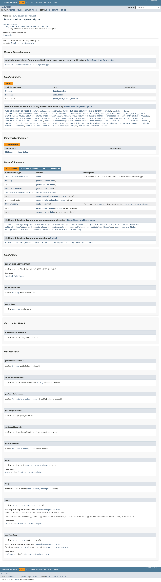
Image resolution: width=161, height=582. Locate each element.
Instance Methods (29, 169)
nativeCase (58, 95)
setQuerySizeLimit (45, 212)
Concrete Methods (51, 169)
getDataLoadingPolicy (15, 227)
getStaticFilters (44, 189)
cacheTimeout (61, 113)
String (8, 91)
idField (18, 123)
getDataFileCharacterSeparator (105, 225)
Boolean (9, 95)
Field (19, 10)
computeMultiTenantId (80, 113)
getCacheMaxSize (38, 225)
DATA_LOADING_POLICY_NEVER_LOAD (50, 118)
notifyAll (58, 242)
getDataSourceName (45, 181)
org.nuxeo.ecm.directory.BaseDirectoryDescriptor (28, 26)
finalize (17, 242)
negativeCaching (38, 123)
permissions (112, 123)
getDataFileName (130, 225)
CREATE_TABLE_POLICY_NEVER (49, 116)
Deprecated (41, 3)
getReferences (82, 227)
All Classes (6, 7)
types (104, 126)
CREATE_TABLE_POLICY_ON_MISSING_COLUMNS (84, 116)
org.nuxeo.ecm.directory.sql (23, 16)
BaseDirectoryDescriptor (23, 43)
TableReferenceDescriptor (18, 192)
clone (38, 176)
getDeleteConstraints (38, 227)
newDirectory (42, 204)
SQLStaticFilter (13, 189)
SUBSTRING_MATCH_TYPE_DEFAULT (41, 126)
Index (50, 3)
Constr (25, 10)
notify (48, 242)
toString (69, 242)
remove (8, 126)
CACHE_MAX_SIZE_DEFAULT (75, 111)
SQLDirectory (11, 204)
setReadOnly (75, 229)
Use (27, 3)
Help (56, 3)
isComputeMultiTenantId (16, 229)
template (95, 126)
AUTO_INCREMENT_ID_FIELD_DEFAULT (21, 111)
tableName (84, 126)
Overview (5, 3)
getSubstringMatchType (102, 227)
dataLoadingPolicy (99, 121)
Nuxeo (17, 579)
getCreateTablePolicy (77, 225)
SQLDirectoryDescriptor (16, 152)
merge (38, 196)
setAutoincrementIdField (55, 229)
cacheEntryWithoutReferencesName (21, 113)
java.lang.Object (10, 24)
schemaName (18, 126)
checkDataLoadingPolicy (16, 225)
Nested (12, 10)
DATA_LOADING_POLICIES (138, 116)
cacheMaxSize (46, 113)
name (26, 123)
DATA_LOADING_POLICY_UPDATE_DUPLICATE (24, 121)
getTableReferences (45, 192)
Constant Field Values (14, 276)
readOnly (145, 123)
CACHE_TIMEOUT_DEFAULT (100, 111)
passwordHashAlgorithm (93, 123)
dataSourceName (60, 91)
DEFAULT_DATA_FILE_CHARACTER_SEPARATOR (129, 121)
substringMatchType (67, 126)
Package (13, 3)
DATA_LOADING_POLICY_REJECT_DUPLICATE (88, 118)
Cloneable (7, 35)
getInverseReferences (62, 227)
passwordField (73, 123)
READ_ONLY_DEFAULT (129, 123)
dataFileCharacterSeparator (59, 121)
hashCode (39, 242)
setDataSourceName (45, 208)
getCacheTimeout (56, 225)
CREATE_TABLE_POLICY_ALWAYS (131, 113)
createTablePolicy (116, 116)
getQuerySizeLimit (45, 185)
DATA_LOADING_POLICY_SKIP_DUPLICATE (127, 118)
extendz (8, 123)
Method (33, 10)
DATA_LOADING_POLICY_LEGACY (18, 118)
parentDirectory (56, 123)
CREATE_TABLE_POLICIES (104, 113)
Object (53, 238)
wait (78, 242)
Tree (33, 3)
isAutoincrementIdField (126, 227)
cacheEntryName (120, 111)
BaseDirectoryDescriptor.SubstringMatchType (27, 65)
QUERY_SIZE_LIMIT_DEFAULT (65, 99)
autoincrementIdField (50, 111)
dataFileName (81, 121)
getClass (28, 242)
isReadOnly (35, 229)
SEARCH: (131, 7)
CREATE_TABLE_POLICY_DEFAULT (19, 116)
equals (8, 242)
